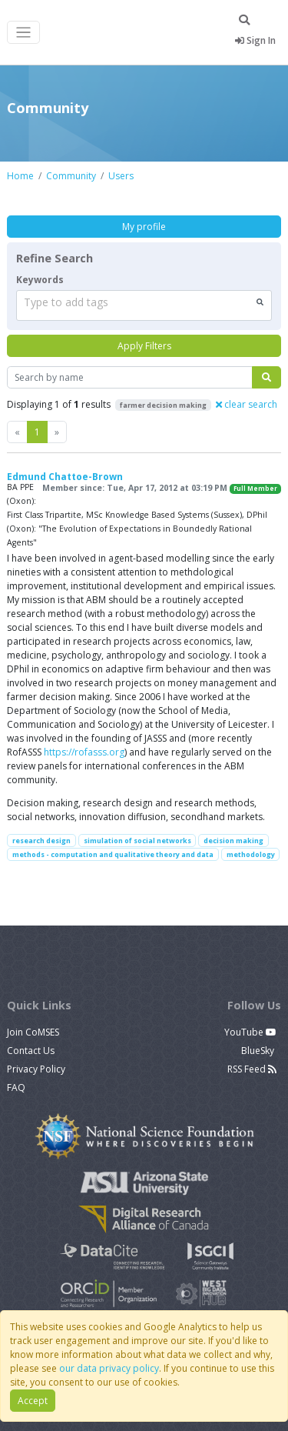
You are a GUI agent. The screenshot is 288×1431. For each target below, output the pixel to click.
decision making (233, 841)
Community (71, 175)
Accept (33, 1400)
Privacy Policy (36, 1069)
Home (20, 175)
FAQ (16, 1087)
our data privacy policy (109, 1368)
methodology (251, 854)
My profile (144, 226)
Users (121, 175)
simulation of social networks (137, 841)
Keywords (40, 279)
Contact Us (31, 1050)
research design (41, 841)
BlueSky (258, 1050)
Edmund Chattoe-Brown (65, 476)
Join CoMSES (33, 1032)
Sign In (255, 40)
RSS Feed (251, 1069)
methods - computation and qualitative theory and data (113, 854)
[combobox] (144, 305)
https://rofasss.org (84, 752)
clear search (246, 404)
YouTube (250, 1032)
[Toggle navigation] (23, 33)
